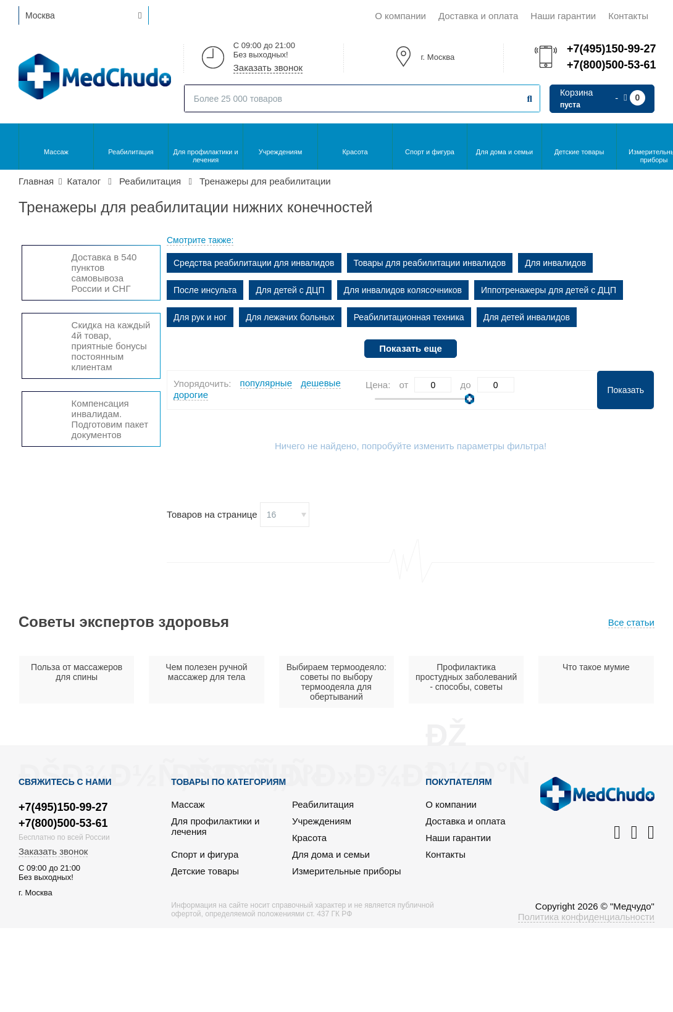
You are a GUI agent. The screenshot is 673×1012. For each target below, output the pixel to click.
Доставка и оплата (478, 15)
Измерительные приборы (346, 871)
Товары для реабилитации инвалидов (430, 263)
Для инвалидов (555, 263)
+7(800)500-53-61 (610, 65)
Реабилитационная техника (409, 317)
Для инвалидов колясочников (403, 290)
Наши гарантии (563, 15)
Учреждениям (280, 152)
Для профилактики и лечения (205, 156)
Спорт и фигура (429, 152)
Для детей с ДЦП (290, 290)
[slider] (469, 399)
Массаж (56, 152)
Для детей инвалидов (526, 317)
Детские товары (579, 152)
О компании (400, 15)
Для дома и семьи (504, 152)
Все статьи (631, 622)
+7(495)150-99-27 (610, 49)
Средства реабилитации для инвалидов (254, 263)
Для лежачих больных (290, 317)
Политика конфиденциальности (586, 916)
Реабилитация (131, 152)
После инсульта (204, 290)
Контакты (628, 15)
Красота (354, 152)
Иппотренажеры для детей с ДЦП (548, 290)
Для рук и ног (200, 317)
